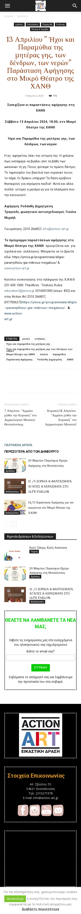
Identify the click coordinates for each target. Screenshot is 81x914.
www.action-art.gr (16, 268)
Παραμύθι (47, 24)
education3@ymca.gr (19, 291)
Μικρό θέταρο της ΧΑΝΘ (20, 354)
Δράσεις (22, 16)
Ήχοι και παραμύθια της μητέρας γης (28, 343)
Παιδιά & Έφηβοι (40, 29)
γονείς (26, 338)
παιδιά (44, 354)
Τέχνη (34, 551)
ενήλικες (40, 338)
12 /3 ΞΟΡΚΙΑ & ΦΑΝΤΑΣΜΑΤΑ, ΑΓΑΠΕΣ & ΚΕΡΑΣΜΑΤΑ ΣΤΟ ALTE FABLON (50, 486)
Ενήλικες (60, 24)
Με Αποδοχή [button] (15, 898)
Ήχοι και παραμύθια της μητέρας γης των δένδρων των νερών (39, 349)
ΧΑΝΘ (70, 359)
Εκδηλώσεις (33, 24)
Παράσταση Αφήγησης (19, 359)
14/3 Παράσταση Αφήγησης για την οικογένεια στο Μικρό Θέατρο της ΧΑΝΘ (51, 507)
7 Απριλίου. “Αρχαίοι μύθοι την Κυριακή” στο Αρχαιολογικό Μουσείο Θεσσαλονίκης (20, 417)
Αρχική (8, 16)
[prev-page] (7, 523)
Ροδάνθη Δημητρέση (49, 359)
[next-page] (14, 523)
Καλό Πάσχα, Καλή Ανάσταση (48, 548)
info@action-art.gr (56, 229)
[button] (7, 6)
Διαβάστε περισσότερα (40, 909)
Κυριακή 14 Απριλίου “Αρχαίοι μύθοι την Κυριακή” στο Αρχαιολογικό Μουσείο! (61, 417)
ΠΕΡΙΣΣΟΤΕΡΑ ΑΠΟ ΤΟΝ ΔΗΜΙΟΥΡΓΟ (31, 452)
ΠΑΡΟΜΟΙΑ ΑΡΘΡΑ (18, 445)
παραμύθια (59, 354)
